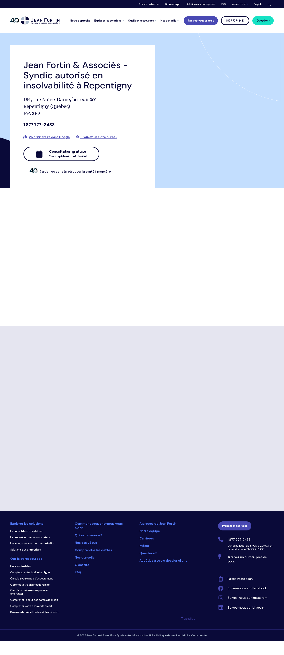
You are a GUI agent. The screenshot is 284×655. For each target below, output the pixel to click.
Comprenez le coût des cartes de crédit (34, 600)
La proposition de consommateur (30, 537)
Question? (263, 20)
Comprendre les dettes (93, 550)
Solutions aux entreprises (200, 4)
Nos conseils (84, 557)
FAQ (223, 4)
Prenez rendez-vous (234, 526)
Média (144, 546)
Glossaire (82, 565)
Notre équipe (172, 4)
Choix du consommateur (115, 596)
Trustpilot (188, 618)
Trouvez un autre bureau (96, 137)
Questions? (148, 553)
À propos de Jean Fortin (158, 523)
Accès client (239, 4)
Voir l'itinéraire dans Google (49, 137)
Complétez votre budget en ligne (30, 572)
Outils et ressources (26, 559)
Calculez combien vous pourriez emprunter (29, 592)
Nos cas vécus (86, 542)
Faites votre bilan (20, 566)
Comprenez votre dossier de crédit (31, 606)
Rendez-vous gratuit (201, 20)
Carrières (146, 538)
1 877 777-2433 (38, 125)
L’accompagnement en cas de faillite (32, 543)
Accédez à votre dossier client (163, 560)
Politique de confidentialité (172, 635)
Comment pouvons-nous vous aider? (99, 525)
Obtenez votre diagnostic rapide (29, 584)
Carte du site (199, 635)
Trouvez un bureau (149, 4)
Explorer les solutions (26, 523)
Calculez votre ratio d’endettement (31, 578)
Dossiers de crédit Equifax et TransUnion (34, 612)
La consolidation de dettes (26, 531)
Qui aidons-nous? (88, 535)
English (258, 4)
